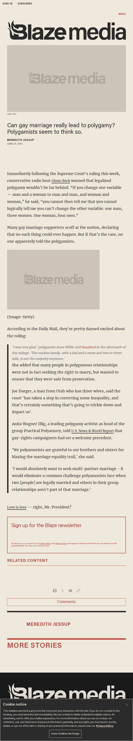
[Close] (127, 705)
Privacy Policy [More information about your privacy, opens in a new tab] (104, 726)
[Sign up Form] (66, 542)
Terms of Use (61, 551)
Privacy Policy (45, 551)
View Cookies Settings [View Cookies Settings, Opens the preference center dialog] (65, 734)
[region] (66, 720)
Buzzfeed (88, 347)
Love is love (18, 514)
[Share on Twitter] (63, 598)
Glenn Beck (62, 180)
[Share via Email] (71, 598)
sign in (8, 4)
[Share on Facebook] (55, 598)
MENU (122, 14)
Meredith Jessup (20, 140)
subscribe (25, 4)
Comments (66, 609)
